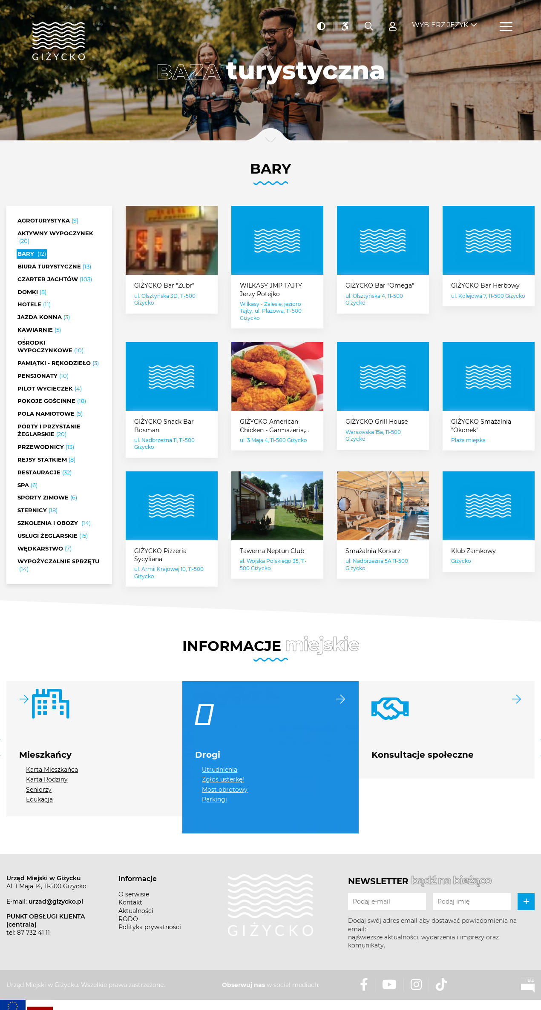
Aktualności (135, 911)
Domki (31, 292)
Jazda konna (43, 317)
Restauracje (44, 472)
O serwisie (133, 894)
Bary (31, 254)
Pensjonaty (43, 376)
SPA (27, 485)
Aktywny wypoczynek (55, 237)
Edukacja (39, 799)
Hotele (34, 304)
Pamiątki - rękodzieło (58, 363)
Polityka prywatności (149, 927)
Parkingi (214, 799)
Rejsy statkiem (46, 460)
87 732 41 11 (33, 932)
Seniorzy (39, 789)
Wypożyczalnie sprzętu (58, 565)
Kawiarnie (39, 330)
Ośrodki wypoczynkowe (50, 346)
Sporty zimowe (47, 498)
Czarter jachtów (54, 279)
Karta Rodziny (47, 779)
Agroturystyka (47, 221)
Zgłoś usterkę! (223, 779)
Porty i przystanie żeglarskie (49, 430)
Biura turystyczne (54, 267)
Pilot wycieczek (49, 389)
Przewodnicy (45, 447)
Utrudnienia (219, 769)
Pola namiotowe (50, 414)
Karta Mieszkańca (52, 769)
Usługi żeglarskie (52, 536)
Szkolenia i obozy (54, 523)
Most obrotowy (224, 789)
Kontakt (130, 902)
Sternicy (37, 510)
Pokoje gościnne (51, 401)
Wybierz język (440, 21)
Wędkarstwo (44, 549)
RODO (128, 919)
